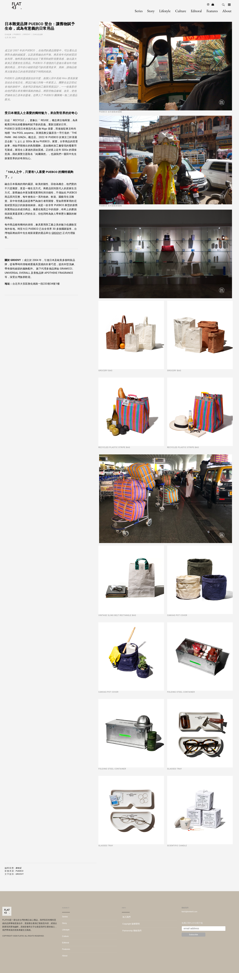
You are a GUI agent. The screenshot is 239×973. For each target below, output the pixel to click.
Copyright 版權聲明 (131, 924)
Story (151, 11)
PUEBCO (17, 34)
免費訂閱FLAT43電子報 (192, 923)
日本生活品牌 (38, 34)
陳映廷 (19, 868)
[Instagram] (208, 4)
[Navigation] (229, 4)
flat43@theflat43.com (189, 912)
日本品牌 (8, 34)
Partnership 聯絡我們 (131, 930)
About (226, 11)
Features (212, 11)
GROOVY (27, 34)
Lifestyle (165, 11)
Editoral (196, 11)
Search (223, 5)
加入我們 (126, 917)
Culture (180, 11)
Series (139, 11)
